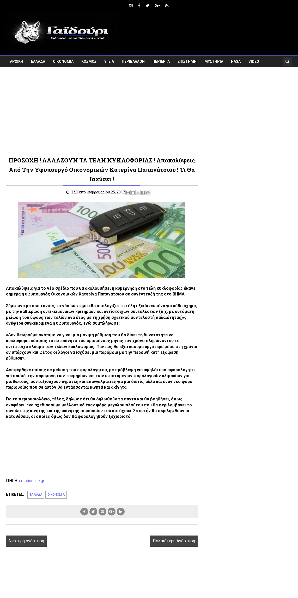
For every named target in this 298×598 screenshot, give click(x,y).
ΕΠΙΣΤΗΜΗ (187, 61)
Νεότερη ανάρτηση (26, 540)
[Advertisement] (149, 111)
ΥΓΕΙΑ (109, 61)
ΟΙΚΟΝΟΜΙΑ (63, 61)
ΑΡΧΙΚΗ (16, 61)
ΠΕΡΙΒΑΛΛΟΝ (133, 61)
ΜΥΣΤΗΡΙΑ (213, 61)
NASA (236, 61)
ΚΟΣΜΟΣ (88, 61)
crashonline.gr (31, 480)
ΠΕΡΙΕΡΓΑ (161, 61)
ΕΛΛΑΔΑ (38, 61)
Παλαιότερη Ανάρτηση (174, 540)
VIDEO (253, 61)
